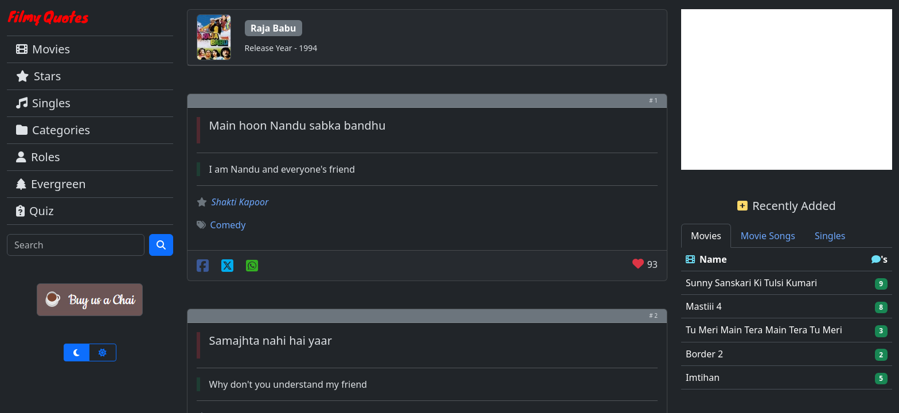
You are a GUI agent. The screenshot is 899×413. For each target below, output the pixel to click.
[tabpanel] (786, 318)
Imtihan (703, 377)
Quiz (35, 211)
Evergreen (51, 184)
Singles (43, 103)
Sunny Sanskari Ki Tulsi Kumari (751, 282)
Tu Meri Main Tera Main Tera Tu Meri (764, 330)
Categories (53, 130)
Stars (38, 76)
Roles (38, 157)
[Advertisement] (786, 89)
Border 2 (704, 354)
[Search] (75, 245)
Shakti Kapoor (240, 202)
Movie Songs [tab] (768, 235)
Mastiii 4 (704, 306)
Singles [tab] (830, 235)
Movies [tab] (706, 235)
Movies (43, 49)
